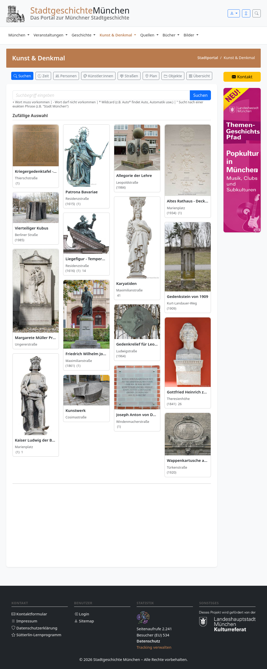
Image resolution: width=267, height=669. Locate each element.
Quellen (147, 34)
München (17, 34)
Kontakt (242, 77)
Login (81, 613)
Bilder (189, 34)
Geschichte (82, 34)
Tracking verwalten (154, 647)
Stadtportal (207, 57)
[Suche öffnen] (256, 13)
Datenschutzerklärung (34, 627)
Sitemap (84, 620)
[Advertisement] (112, 524)
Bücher (170, 34)
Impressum (24, 620)
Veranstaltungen (49, 34)
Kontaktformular (29, 613)
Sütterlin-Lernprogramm (36, 634)
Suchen (200, 95)
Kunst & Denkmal (116, 34)
